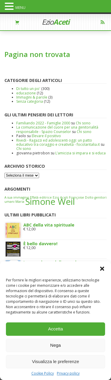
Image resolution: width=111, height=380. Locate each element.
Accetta (55, 328)
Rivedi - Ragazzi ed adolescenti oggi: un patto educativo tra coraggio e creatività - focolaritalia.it (58, 142)
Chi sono (83, 123)
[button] (102, 269)
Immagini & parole (31, 97)
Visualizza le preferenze (55, 361)
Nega (55, 345)
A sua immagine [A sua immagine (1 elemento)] (16, 197)
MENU (20, 7)
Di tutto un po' (28, 88)
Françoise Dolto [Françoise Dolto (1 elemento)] (81, 197)
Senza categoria (29, 101)
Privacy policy (68, 373)
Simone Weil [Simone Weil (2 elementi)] (50, 202)
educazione (26, 93)
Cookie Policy (42, 373)
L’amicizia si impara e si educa (80, 153)
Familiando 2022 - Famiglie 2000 (43, 123)
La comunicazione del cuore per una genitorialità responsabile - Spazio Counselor (57, 129)
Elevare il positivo (46, 135)
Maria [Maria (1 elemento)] (19, 202)
